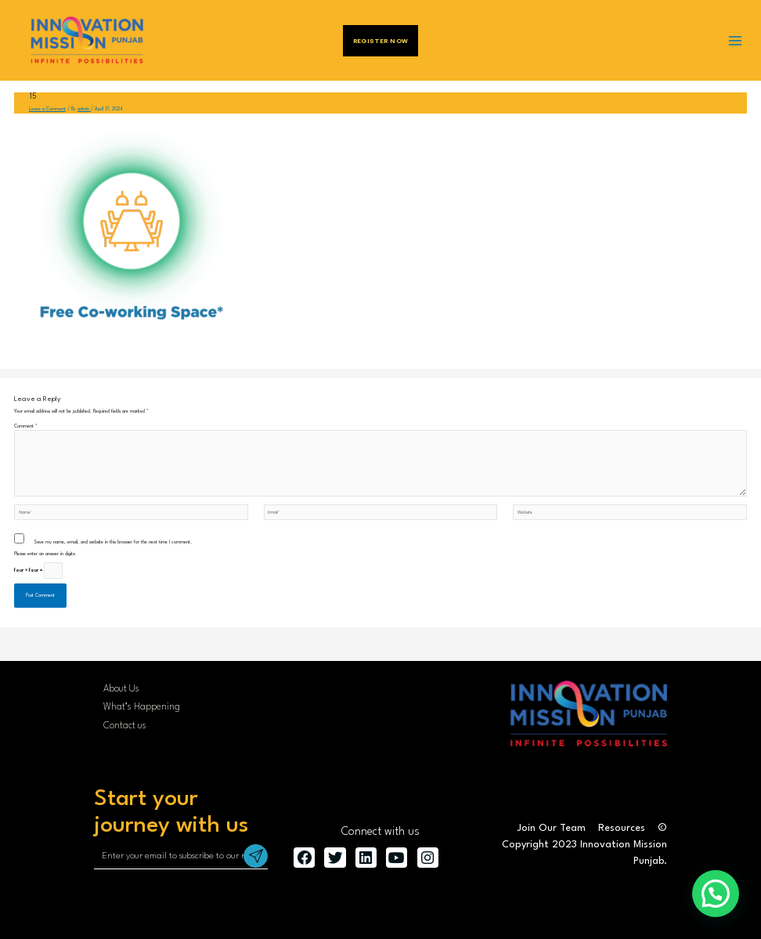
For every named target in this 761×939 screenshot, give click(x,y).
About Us (121, 689)
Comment (26, 426)
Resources (621, 828)
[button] (715, 893)
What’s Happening (141, 707)
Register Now (381, 41)
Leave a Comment (47, 109)
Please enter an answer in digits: (45, 554)
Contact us (124, 726)
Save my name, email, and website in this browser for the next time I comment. (113, 542)
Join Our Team (551, 828)
